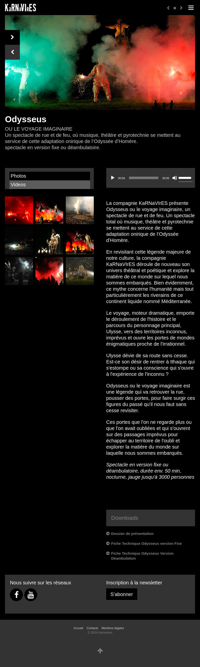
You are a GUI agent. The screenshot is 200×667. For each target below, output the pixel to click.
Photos (18, 176)
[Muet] (174, 177)
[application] (150, 183)
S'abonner (121, 594)
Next (12, 37)
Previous (12, 52)
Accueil (78, 628)
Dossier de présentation (132, 533)
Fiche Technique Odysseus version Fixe (146, 543)
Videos (18, 184)
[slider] (144, 178)
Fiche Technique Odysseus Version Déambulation (142, 555)
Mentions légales (112, 628)
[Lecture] (112, 177)
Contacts (92, 628)
